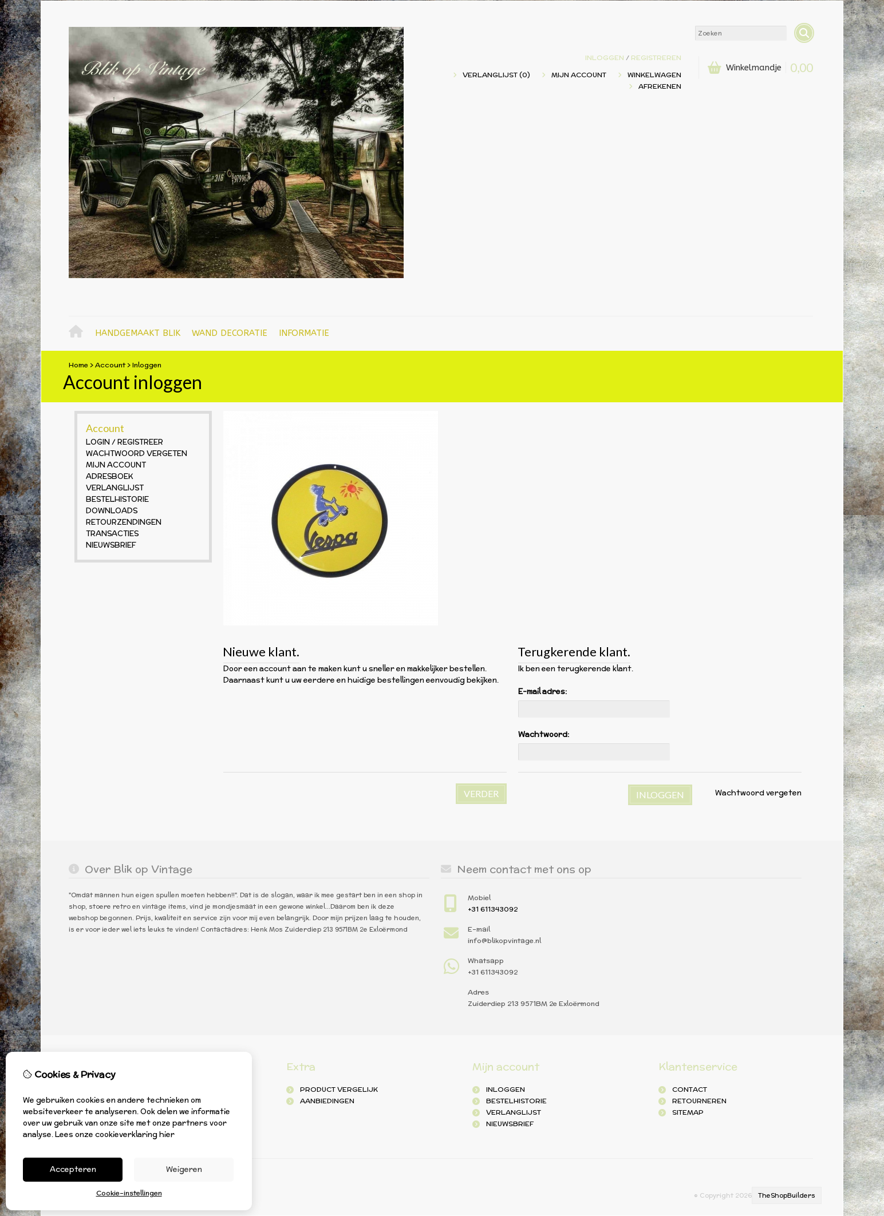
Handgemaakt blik (137, 333)
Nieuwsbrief (111, 545)
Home (79, 333)
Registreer (140, 442)
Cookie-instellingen (129, 1193)
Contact (689, 1089)
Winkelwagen (654, 75)
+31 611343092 (493, 909)
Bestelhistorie (117, 499)
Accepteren (73, 1169)
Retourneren (699, 1101)
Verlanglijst (115, 487)
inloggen (505, 1089)
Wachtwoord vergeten (136, 453)
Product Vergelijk (339, 1089)
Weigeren (184, 1169)
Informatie (304, 333)
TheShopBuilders (786, 1195)
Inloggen (604, 57)
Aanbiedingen (327, 1101)
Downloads (111, 510)
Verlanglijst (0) (496, 75)
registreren (656, 57)
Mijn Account (578, 75)
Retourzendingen (123, 522)
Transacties (112, 533)
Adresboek (109, 476)
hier (167, 1134)
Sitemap (688, 1112)
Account (110, 365)
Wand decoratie (229, 333)
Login (98, 442)
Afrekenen (659, 86)
